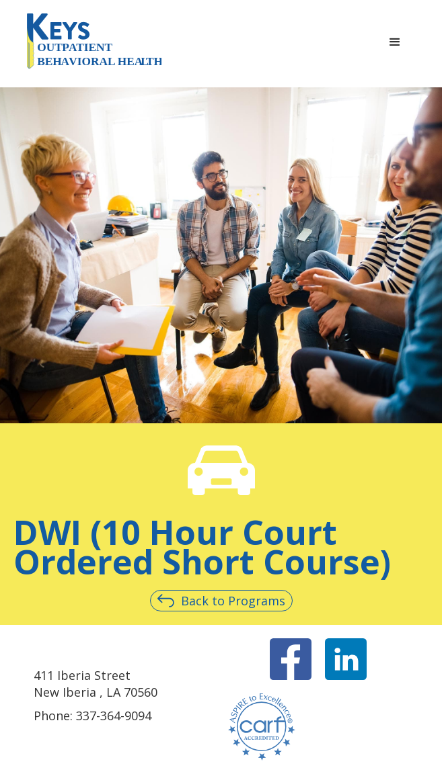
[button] (395, 42)
